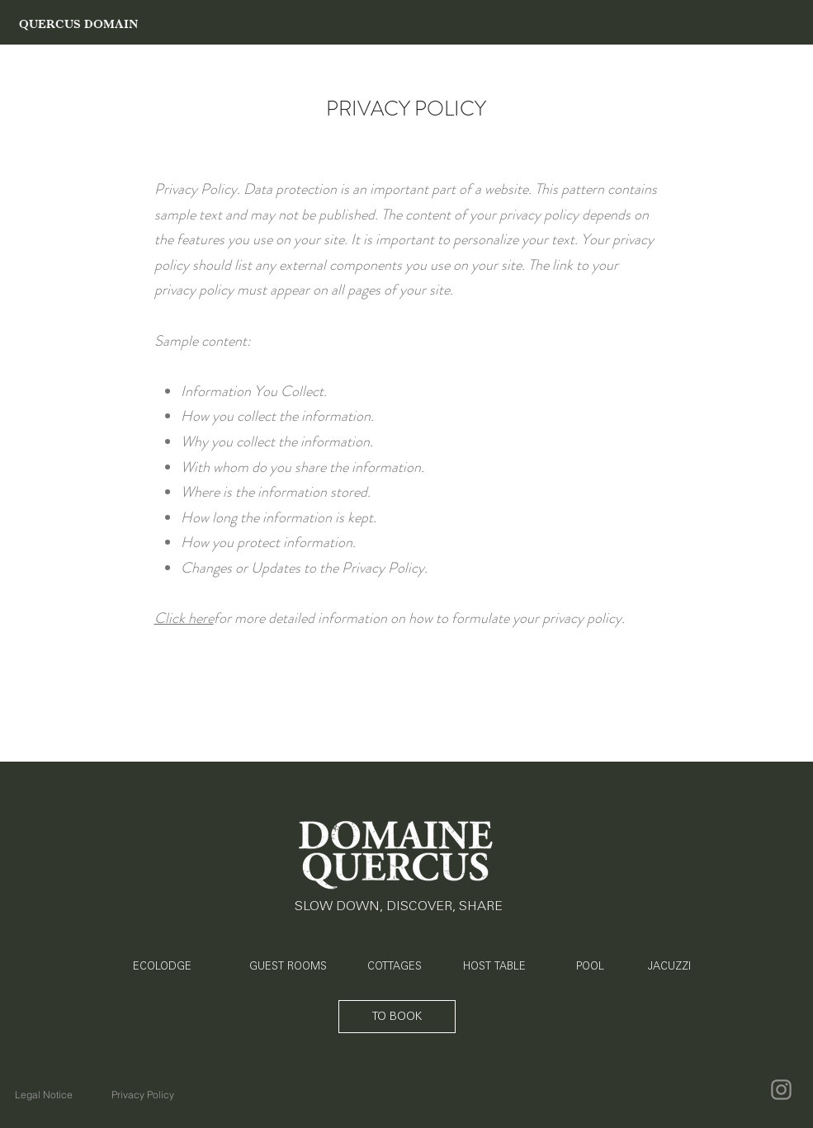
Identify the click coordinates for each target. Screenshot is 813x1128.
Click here (184, 618)
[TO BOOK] (397, 1016)
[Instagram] (781, 1089)
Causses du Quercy (551, 1016)
